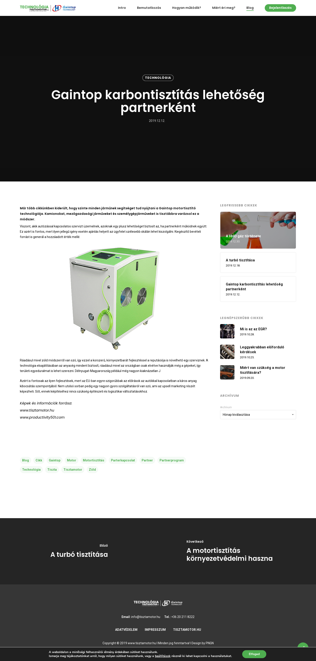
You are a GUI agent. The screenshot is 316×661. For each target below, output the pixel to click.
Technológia (158, 78)
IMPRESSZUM (155, 629)
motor (71, 460)
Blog (250, 8)
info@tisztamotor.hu (145, 617)
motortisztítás (93, 460)
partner (147, 460)
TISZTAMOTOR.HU (187, 629)
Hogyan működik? (186, 8)
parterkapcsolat (123, 460)
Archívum (226, 407)
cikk (39, 460)
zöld (92, 469)
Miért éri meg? (223, 8)
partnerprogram (172, 460)
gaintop (54, 460)
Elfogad (254, 654)
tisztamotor (72, 469)
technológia (31, 469)
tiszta (52, 469)
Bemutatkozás (149, 8)
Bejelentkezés (280, 8)
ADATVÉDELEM (126, 629)
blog (25, 460)
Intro (122, 8)
